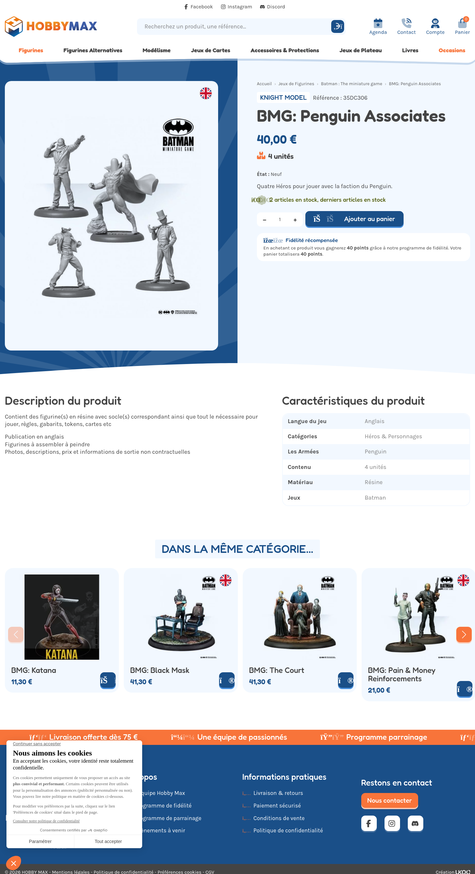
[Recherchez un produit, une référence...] (235, 26)
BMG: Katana (33, 670)
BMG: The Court (276, 670)
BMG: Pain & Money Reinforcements (402, 674)
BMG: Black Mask (159, 670)
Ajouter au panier (354, 219)
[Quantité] (280, 219)
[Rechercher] (337, 26)
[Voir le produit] (227, 680)
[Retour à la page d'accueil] (59, 26)
